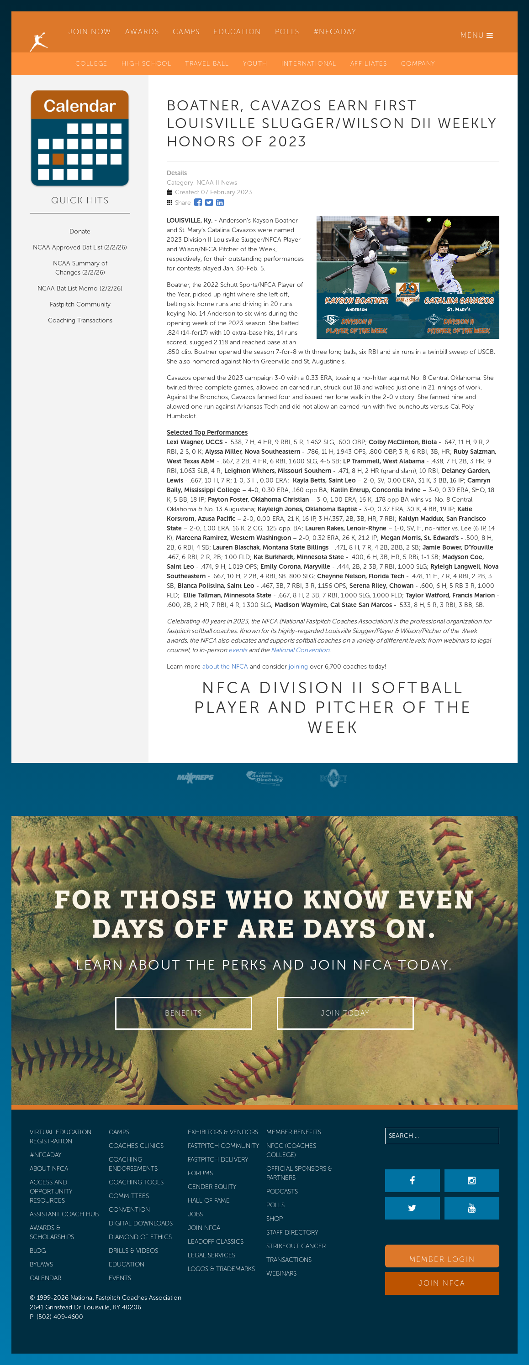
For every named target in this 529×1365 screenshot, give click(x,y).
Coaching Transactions (80, 320)
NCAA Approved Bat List (67, 247)
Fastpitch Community (80, 304)
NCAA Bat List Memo (68, 288)
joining (298, 666)
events (237, 650)
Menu (477, 35)
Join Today (345, 1013)
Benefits (183, 1013)
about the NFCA (225, 666)
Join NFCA (442, 1283)
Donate (79, 231)
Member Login (442, 1259)
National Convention (300, 650)
